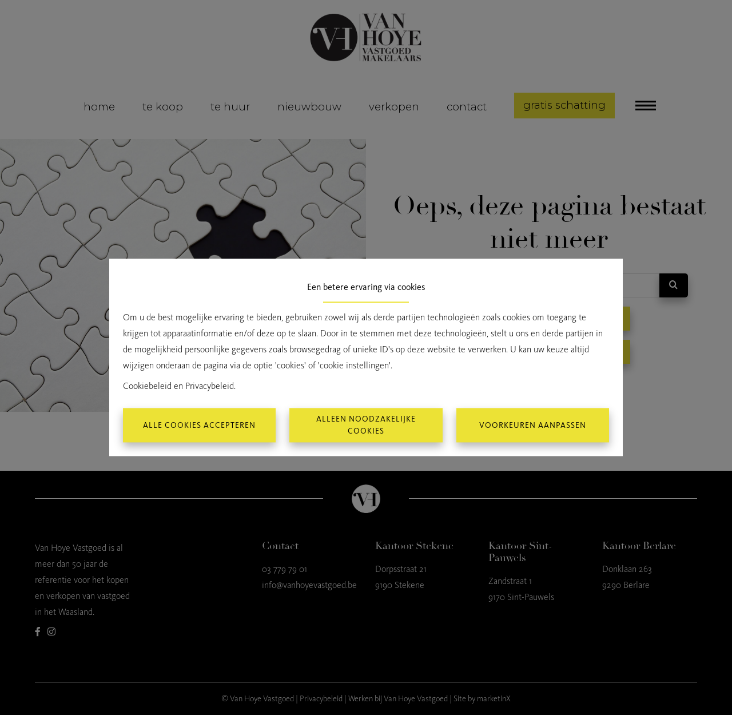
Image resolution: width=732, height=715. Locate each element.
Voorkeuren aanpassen (532, 425)
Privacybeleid (209, 386)
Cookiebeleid (147, 386)
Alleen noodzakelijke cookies (366, 425)
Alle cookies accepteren (199, 425)
